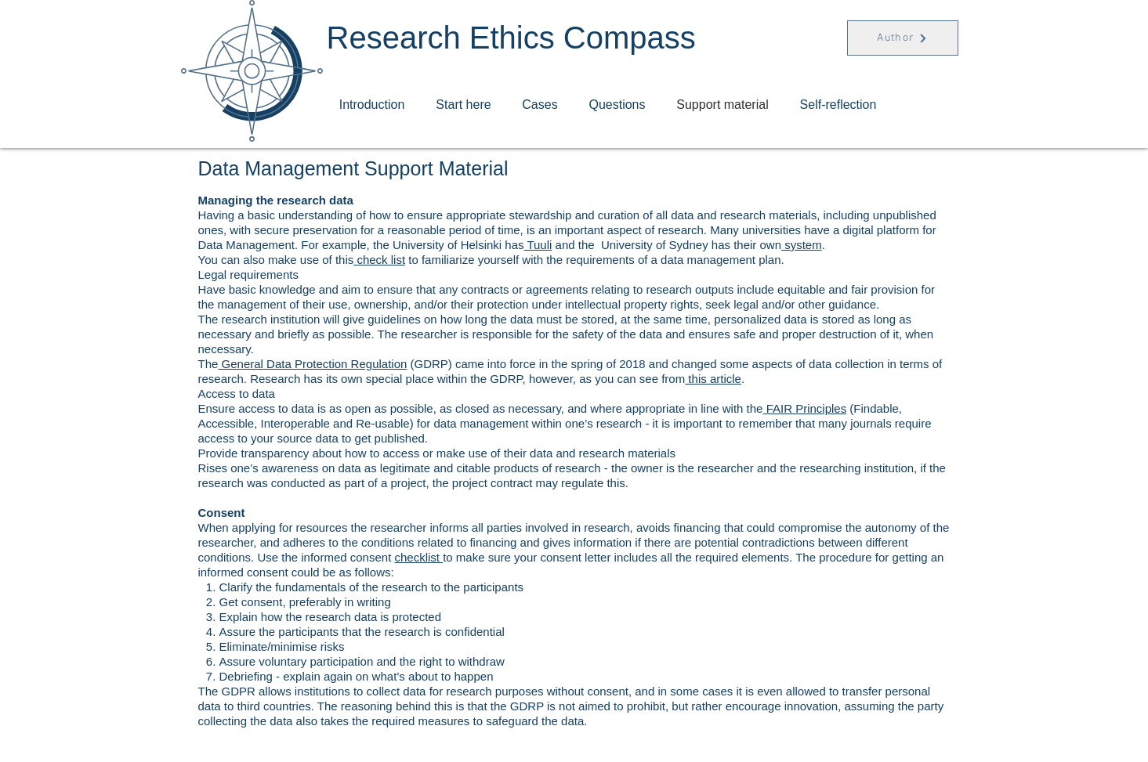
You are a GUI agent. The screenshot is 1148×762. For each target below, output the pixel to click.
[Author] (902, 38)
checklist (418, 557)
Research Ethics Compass (511, 37)
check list (379, 259)
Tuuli (538, 244)
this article (713, 378)
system (801, 244)
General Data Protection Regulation (312, 363)
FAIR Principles (804, 408)
